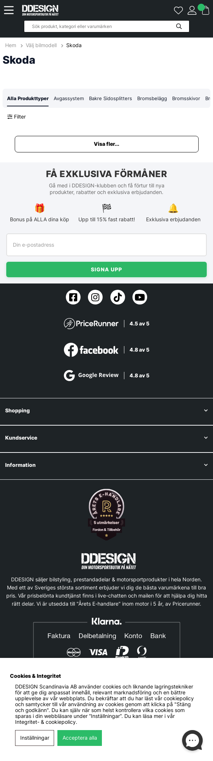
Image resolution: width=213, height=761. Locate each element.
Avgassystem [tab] (69, 98)
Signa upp (106, 269)
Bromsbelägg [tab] (152, 98)
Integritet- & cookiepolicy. (46, 722)
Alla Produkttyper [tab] (28, 98)
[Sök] (106, 26)
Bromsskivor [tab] (186, 98)
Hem (11, 45)
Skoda (74, 45)
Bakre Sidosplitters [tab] (110, 98)
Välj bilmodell (41, 45)
